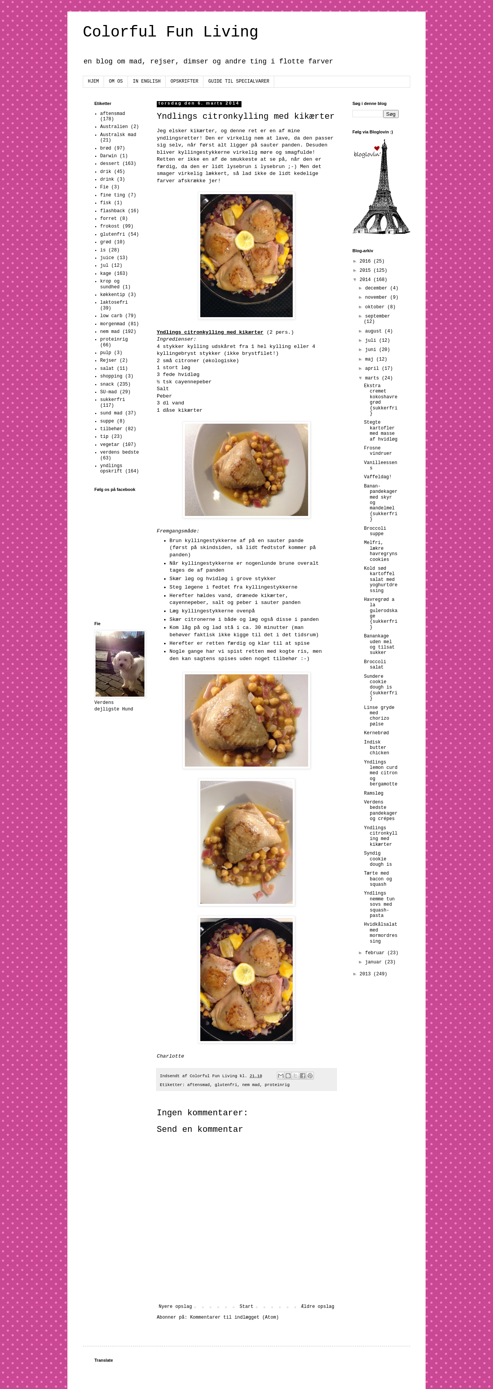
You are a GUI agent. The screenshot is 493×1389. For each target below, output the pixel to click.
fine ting (112, 195)
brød (105, 148)
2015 (367, 270)
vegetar (109, 444)
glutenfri (226, 1085)
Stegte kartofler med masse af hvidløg (380, 431)
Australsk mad (118, 135)
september (377, 316)
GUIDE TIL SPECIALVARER (238, 81)
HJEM (93, 81)
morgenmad (112, 324)
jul (104, 265)
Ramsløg (373, 793)
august (374, 331)
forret (108, 218)
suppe (107, 421)
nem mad (251, 1085)
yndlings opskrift (111, 468)
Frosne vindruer (378, 451)
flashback (112, 211)
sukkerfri (112, 400)
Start (246, 1306)
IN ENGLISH (147, 81)
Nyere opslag (175, 1306)
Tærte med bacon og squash (378, 879)
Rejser (108, 360)
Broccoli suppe (375, 531)
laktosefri (114, 302)
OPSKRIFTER (184, 81)
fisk (105, 203)
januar (374, 962)
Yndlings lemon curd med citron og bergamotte (380, 773)
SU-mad (108, 392)
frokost (109, 226)
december (377, 288)
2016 (367, 261)
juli (372, 340)
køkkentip (112, 295)
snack (107, 384)
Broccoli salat (375, 664)
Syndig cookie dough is (378, 859)
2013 (367, 974)
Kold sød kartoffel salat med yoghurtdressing (380, 580)
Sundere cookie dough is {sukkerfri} (380, 688)
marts (373, 378)
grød (105, 242)
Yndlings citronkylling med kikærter (380, 836)
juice (107, 258)
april (373, 368)
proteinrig (277, 1085)
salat (107, 368)
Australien (114, 127)
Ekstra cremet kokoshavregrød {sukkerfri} (380, 399)
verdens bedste (119, 452)
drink (107, 179)
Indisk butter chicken (376, 748)
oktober (376, 307)
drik (105, 172)
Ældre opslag (317, 1306)
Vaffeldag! (378, 477)
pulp (105, 353)
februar (376, 953)
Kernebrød (376, 733)
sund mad (111, 413)
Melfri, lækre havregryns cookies (380, 551)
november (377, 297)
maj (370, 359)
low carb (111, 316)
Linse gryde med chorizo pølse (379, 716)
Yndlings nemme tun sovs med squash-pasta (379, 904)
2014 (367, 280)
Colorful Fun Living (170, 32)
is (103, 250)
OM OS (116, 81)
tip (104, 436)
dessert (109, 163)
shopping (111, 376)
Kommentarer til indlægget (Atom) (234, 1317)
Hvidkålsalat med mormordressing (380, 933)
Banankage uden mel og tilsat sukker (379, 644)
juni (372, 350)
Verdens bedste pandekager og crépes (380, 811)
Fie (104, 187)
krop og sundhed (109, 284)
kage (105, 273)
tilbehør (111, 429)
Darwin (108, 156)
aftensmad (198, 1085)
